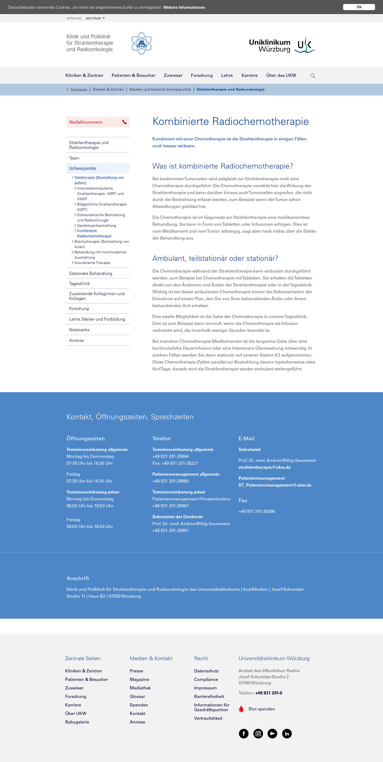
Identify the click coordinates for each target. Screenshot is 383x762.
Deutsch (84, 18)
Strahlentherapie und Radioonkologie (231, 89)
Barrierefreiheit (209, 696)
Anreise (76, 340)
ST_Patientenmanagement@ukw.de (275, 485)
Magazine (139, 679)
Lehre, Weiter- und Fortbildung (97, 319)
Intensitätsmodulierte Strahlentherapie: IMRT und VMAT (99, 193)
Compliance (206, 679)
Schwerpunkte (82, 168)
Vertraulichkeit (208, 718)
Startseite (76, 89)
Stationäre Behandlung (90, 273)
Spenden (139, 704)
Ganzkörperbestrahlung (95, 225)
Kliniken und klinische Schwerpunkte (160, 89)
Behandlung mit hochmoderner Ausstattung (99, 254)
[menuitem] (85, 18)
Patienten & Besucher (86, 679)
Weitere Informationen (184, 7)
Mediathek (140, 687)
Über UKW (75, 713)
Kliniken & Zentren (108, 89)
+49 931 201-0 (268, 693)
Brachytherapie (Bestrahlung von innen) (100, 244)
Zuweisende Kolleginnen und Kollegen (96, 296)
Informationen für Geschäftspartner (211, 707)
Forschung (79, 308)
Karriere (73, 704)
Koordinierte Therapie (91, 262)
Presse (136, 670)
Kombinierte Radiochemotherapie (92, 233)
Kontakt (137, 713)
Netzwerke (79, 329)
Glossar (137, 696)
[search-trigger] (313, 75)
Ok (359, 7)
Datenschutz (206, 670)
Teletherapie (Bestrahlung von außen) (98, 180)
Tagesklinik (79, 283)
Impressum (205, 687)
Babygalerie (77, 722)
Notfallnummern (98, 122)
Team (74, 158)
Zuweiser (74, 687)
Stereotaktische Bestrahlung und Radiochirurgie (99, 217)
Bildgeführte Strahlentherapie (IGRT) (100, 207)
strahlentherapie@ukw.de (265, 467)
